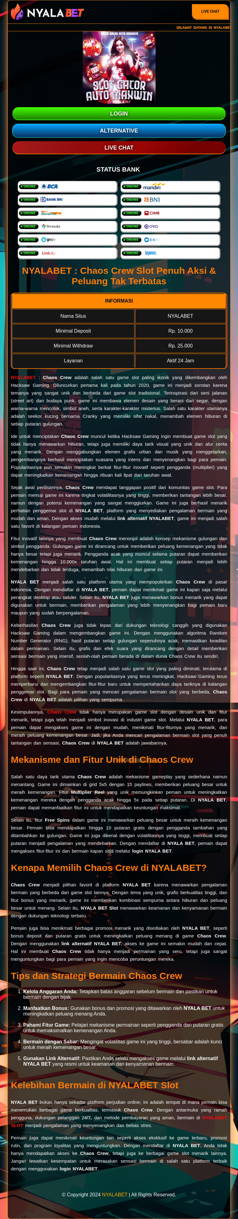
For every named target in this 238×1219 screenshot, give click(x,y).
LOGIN (119, 114)
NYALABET (23, 377)
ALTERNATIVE (119, 131)
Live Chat (210, 11)
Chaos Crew (61, 711)
